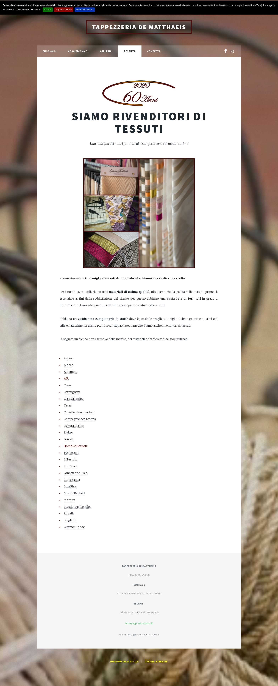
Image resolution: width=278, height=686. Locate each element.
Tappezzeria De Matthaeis (139, 27)
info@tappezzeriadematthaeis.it (141, 634)
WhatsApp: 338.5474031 (137, 623)
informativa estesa (84, 9)
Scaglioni (70, 520)
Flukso (68, 432)
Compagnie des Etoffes (80, 419)
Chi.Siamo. (50, 51)
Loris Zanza (72, 479)
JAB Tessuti (71, 452)
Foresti (68, 439)
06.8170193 (134, 612)
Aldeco (68, 365)
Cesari (68, 405)
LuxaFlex (70, 486)
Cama (67, 385)
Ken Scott (70, 466)
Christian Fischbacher (79, 412)
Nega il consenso (63, 9)
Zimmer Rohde (74, 527)
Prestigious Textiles (77, 506)
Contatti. (154, 51)
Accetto (47, 9)
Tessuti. (130, 51)
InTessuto (70, 459)
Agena (68, 358)
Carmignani (72, 392)
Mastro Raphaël (74, 493)
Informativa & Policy (124, 661)
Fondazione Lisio (75, 473)
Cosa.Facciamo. (78, 51)
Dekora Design (74, 425)
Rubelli (69, 513)
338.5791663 (152, 612)
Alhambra (70, 371)
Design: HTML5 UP (156, 661)
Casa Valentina (74, 398)
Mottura (69, 500)
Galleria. (106, 51)
